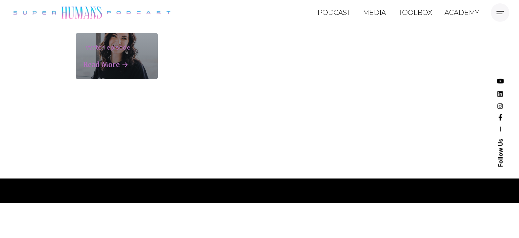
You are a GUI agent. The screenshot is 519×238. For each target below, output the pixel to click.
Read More (105, 65)
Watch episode (106, 47)
